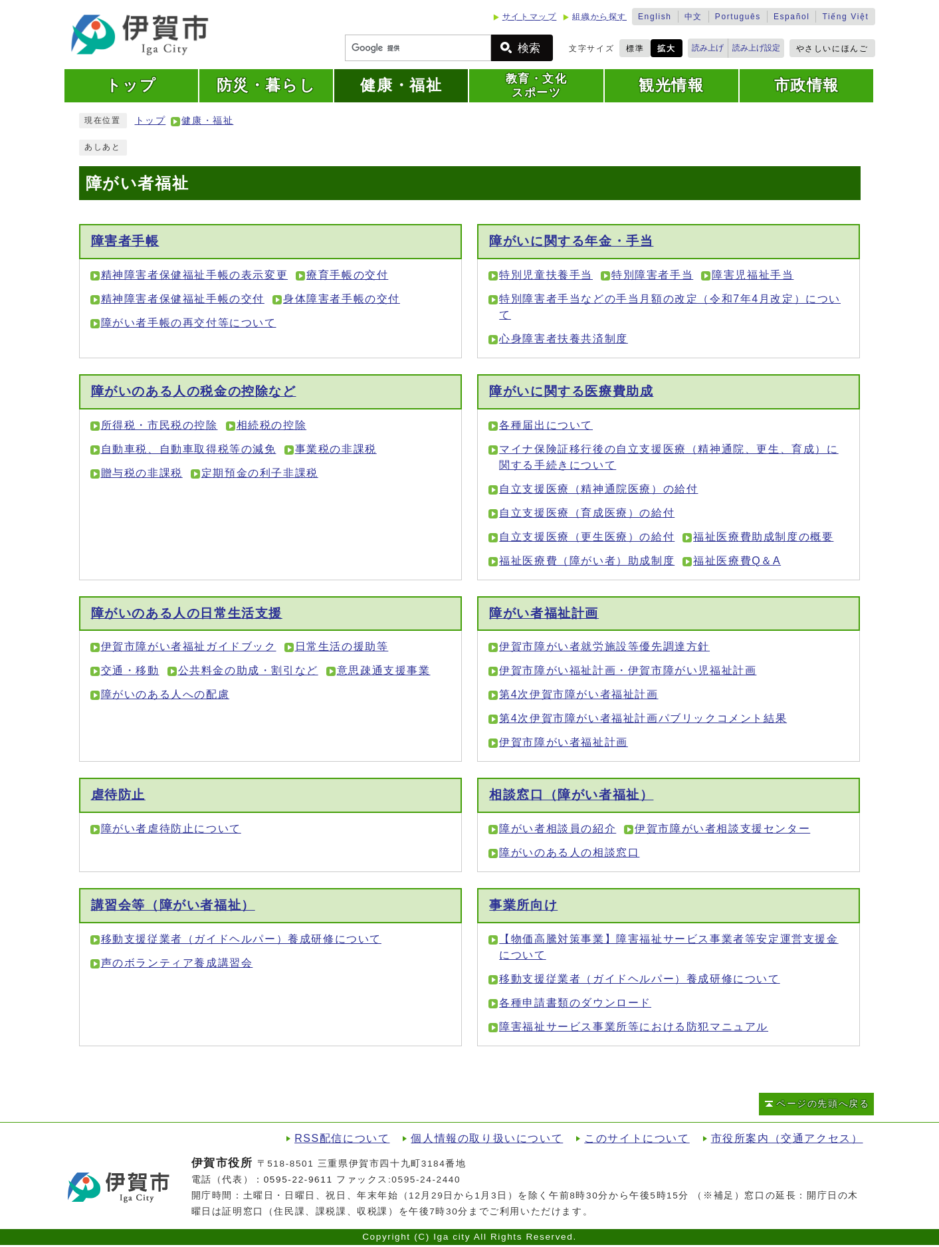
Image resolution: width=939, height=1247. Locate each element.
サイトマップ (529, 16)
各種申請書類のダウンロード (575, 1002)
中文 (693, 16)
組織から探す (599, 16)
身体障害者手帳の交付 (341, 298)
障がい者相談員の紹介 (557, 828)
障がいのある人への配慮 (165, 694)
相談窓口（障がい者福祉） (571, 795)
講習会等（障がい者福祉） (173, 905)
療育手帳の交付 (347, 275)
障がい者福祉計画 (544, 613)
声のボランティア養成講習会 (177, 962)
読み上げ (708, 48)
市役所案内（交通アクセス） (787, 1138)
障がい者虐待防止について (171, 828)
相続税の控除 (272, 425)
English (655, 16)
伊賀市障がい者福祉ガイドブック (188, 646)
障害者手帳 (125, 241)
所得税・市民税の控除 (159, 425)
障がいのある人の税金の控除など (193, 391)
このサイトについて (636, 1138)
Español (792, 16)
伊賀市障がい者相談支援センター (722, 828)
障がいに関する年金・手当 (571, 241)
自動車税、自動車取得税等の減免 (188, 449)
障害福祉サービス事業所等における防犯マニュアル (633, 1026)
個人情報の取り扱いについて (487, 1138)
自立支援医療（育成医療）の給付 (587, 512)
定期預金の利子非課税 (259, 473)
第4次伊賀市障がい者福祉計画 (578, 694)
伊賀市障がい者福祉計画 (563, 742)
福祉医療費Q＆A (737, 560)
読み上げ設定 (756, 48)
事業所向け (523, 905)
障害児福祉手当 (752, 275)
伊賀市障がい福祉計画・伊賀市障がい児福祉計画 (627, 670)
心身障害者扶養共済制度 (563, 338)
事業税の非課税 (336, 449)
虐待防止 (118, 795)
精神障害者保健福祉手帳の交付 (182, 298)
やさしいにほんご (832, 48)
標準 (635, 48)
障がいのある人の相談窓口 (569, 852)
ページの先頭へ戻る (822, 1104)
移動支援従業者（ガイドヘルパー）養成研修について (241, 939)
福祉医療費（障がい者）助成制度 (587, 560)
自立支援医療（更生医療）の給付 (587, 536)
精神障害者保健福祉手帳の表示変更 (194, 275)
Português (738, 16)
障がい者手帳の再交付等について (188, 322)
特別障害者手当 (652, 275)
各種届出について (546, 425)
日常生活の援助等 (342, 646)
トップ (150, 121)
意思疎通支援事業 (384, 670)
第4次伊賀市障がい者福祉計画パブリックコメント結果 (643, 718)
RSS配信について (341, 1138)
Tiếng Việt (845, 16)
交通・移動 (130, 670)
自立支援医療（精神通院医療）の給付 (598, 489)
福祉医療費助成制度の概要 (763, 536)
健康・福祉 (207, 121)
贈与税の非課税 (142, 473)
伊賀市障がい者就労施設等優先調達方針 (604, 646)
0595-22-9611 (298, 1180)
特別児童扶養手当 (546, 275)
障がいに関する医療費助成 (571, 391)
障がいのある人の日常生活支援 (186, 613)
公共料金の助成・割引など (248, 670)
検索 (529, 48)
